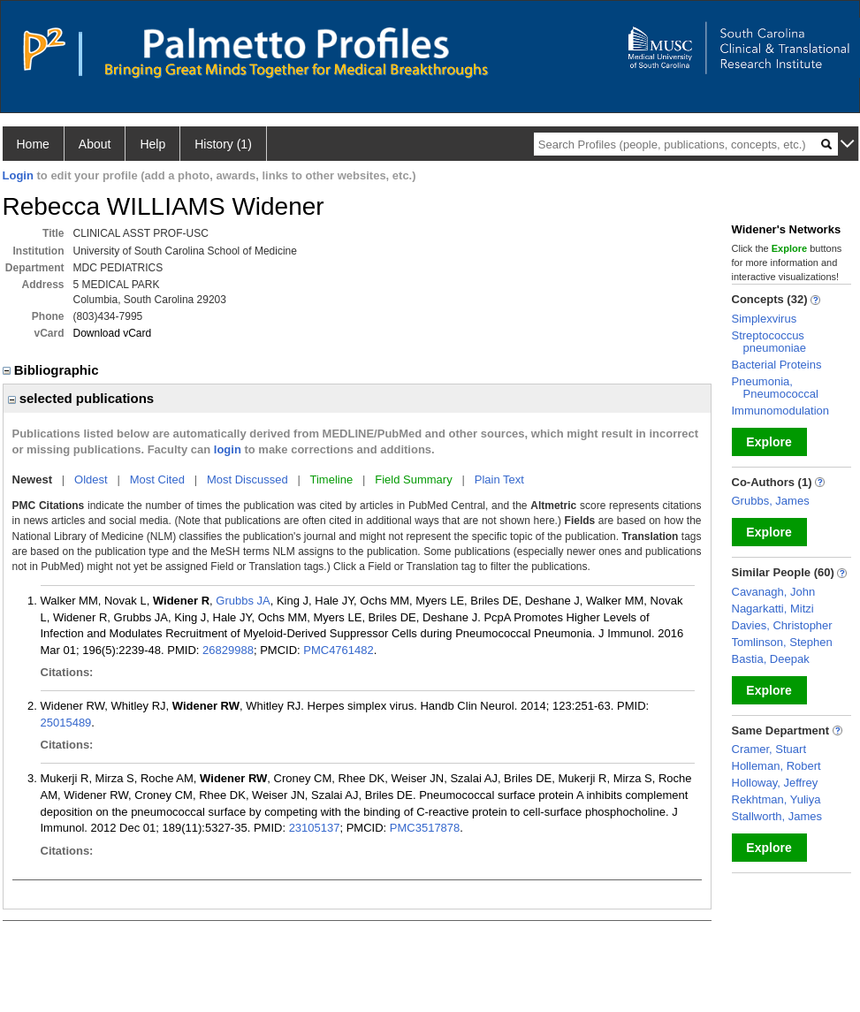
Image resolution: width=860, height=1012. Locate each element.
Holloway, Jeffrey (775, 782)
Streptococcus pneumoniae (769, 341)
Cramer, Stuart (769, 749)
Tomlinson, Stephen (782, 642)
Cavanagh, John (774, 591)
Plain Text (499, 479)
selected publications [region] (81, 398)
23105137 (314, 827)
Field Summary (413, 479)
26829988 (228, 650)
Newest (32, 479)
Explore (768, 442)
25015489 (66, 722)
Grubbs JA (243, 600)
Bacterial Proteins (777, 364)
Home (33, 144)
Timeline (332, 479)
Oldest (91, 479)
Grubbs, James (771, 500)
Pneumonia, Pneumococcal (775, 387)
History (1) (223, 144)
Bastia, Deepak (771, 659)
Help (152, 144)
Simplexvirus (764, 318)
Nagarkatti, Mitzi (773, 608)
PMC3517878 (425, 827)
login (227, 449)
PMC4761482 (338, 650)
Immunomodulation (781, 410)
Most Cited (157, 479)
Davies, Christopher (782, 625)
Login (18, 175)
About (95, 144)
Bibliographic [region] (53, 369)
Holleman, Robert (776, 765)
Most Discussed (247, 479)
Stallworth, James (777, 816)
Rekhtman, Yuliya (776, 799)
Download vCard (112, 333)
